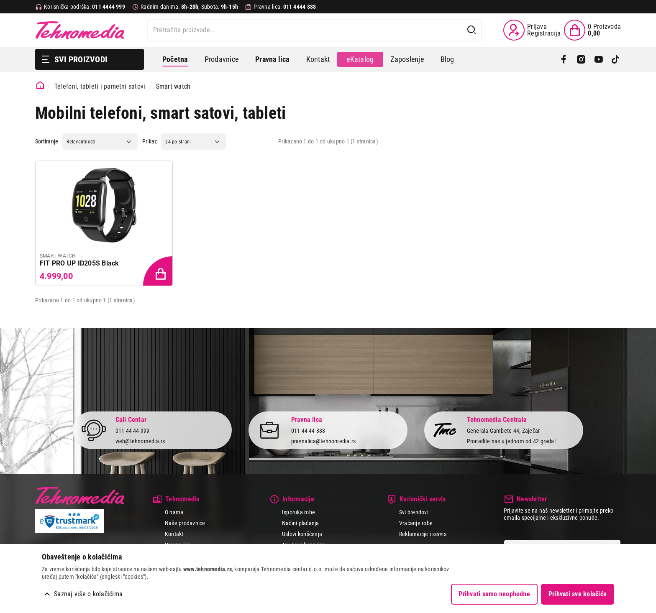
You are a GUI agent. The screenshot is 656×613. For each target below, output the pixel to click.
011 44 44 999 (132, 430)
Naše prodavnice (185, 523)
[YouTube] (598, 59)
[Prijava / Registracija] (532, 30)
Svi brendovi (413, 512)
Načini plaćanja (300, 523)
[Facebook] (564, 59)
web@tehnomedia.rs (140, 441)
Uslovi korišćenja (302, 534)
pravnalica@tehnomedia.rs (323, 441)
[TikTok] (615, 59)
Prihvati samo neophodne (494, 594)
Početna (175, 59)
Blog (447, 59)
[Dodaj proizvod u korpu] (158, 272)
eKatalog (360, 59)
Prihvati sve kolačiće (577, 594)
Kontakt (318, 59)
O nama (174, 512)
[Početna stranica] (40, 85)
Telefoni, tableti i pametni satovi (99, 86)
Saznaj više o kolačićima (88, 594)
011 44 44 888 (308, 430)
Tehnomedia (80, 30)
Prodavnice (221, 59)
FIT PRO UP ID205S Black (79, 263)
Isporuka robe (298, 512)
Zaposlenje (406, 59)
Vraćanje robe (416, 523)
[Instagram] (581, 59)
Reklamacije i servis (422, 534)
